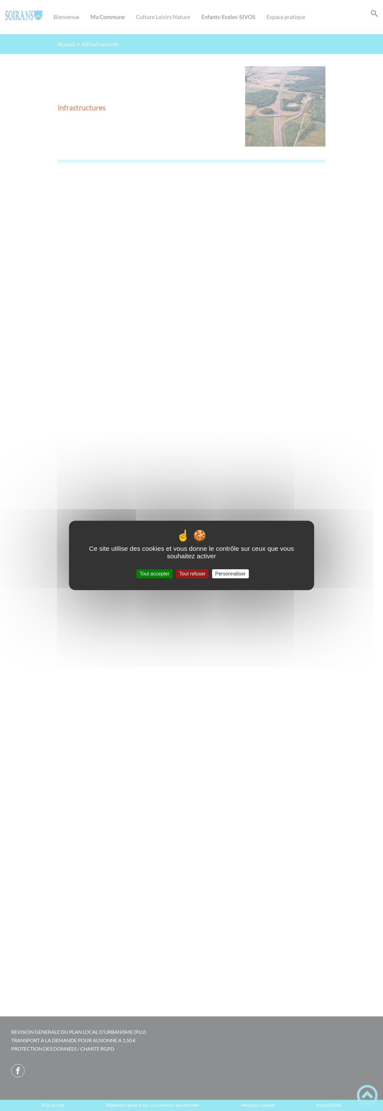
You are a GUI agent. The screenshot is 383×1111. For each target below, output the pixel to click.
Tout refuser (192, 573)
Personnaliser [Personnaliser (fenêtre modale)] (230, 573)
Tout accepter (155, 573)
